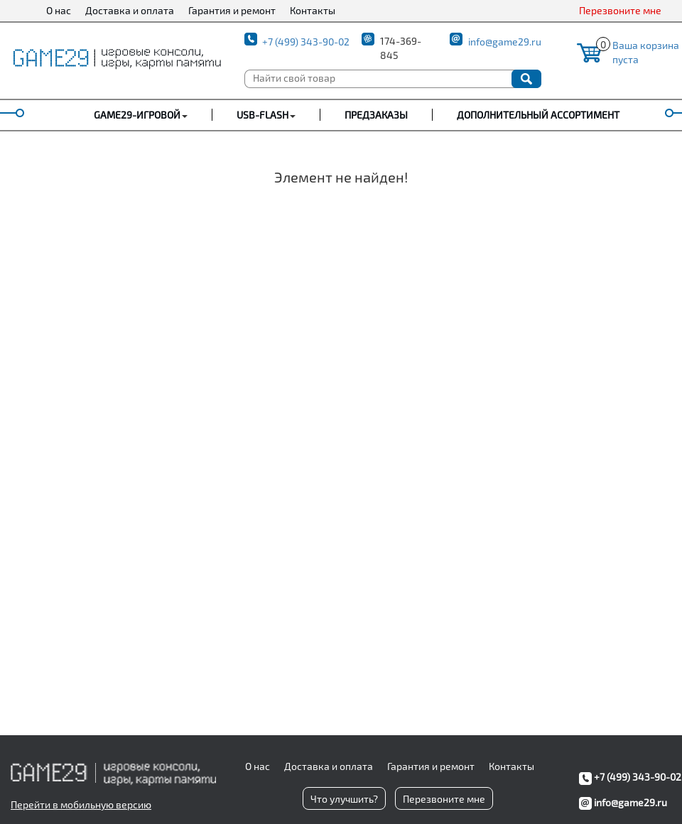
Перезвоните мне (620, 10)
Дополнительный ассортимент (538, 115)
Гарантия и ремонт (232, 10)
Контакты (312, 10)
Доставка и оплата (129, 10)
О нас (58, 10)
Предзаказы (376, 115)
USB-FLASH (262, 115)
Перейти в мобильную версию (81, 804)
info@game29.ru (504, 42)
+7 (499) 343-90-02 (306, 42)
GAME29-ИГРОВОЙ (137, 115)
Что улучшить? (344, 799)
